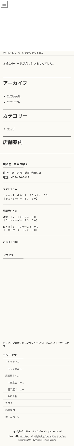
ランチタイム (12, 362)
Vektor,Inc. (40, 440)
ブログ (8, 403)
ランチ (11, 128)
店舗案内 (10, 410)
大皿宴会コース (16, 382)
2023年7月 (14, 102)
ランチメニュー (16, 368)
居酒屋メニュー (16, 389)
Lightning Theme (43, 436)
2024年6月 (14, 96)
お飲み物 (12, 396)
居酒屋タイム (12, 375)
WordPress (25, 436)
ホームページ (12, 416)
